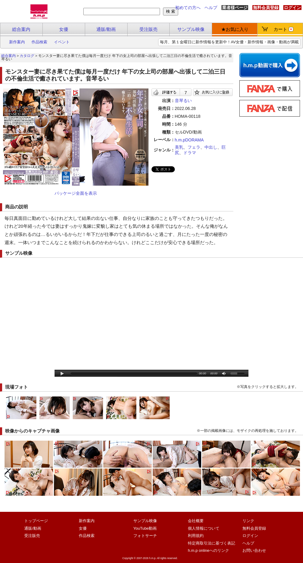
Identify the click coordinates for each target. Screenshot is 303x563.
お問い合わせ (254, 550)
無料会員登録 (265, 7)
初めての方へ (188, 7)
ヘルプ (211, 7)
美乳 (179, 147)
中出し (211, 147)
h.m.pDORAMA (189, 139)
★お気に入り (234, 29)
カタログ (27, 56)
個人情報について (203, 528)
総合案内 (21, 29)
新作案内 (17, 42)
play (62, 374)
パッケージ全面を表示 (76, 193)
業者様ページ (235, 7)
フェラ (194, 147)
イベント (62, 42)
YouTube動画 (145, 528)
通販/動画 (106, 29)
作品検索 (39, 42)
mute (224, 374)
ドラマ (189, 152)
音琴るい (183, 100)
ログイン (292, 7)
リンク (248, 520)
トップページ (36, 520)
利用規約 (196, 535)
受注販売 (148, 29)
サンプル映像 (191, 29)
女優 (63, 29)
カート (283, 29)
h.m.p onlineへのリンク (208, 550)
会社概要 (196, 520)
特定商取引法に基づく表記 (211, 543)
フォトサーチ (145, 535)
